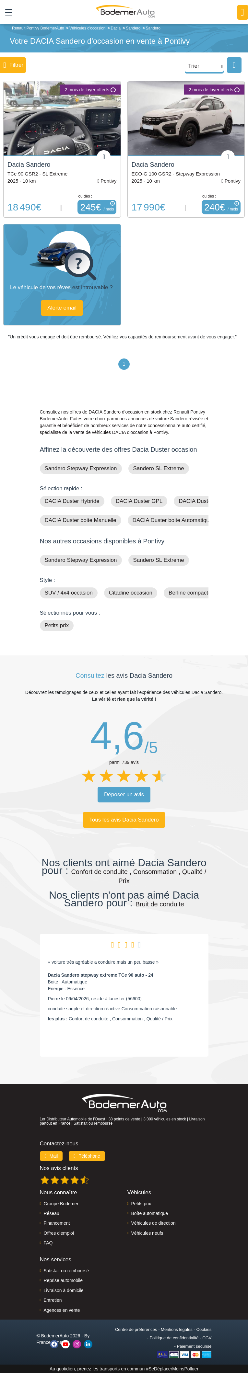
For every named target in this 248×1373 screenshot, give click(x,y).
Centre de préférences (136, 1329)
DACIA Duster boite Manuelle (80, 520)
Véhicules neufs (147, 1233)
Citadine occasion (130, 593)
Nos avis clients (59, 1168)
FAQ (48, 1242)
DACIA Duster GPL (139, 501)
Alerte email (62, 308)
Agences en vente (62, 1310)
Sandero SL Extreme (158, 468)
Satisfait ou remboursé (66, 1270)
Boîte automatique (149, 1213)
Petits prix (57, 625)
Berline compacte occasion (201, 593)
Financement (57, 1223)
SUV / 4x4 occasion (69, 593)
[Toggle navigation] (6, 12)
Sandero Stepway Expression (81, 468)
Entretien (53, 1300)
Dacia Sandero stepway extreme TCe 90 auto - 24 (100, 975)
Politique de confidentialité (173, 1337)
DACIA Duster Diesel (204, 501)
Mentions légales (177, 1329)
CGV (206, 1337)
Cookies (204, 1329)
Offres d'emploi (59, 1233)
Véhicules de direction (153, 1223)
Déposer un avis (124, 794)
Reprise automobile (63, 1280)
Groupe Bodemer (61, 1203)
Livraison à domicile (64, 1290)
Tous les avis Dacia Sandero (124, 820)
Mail (51, 1156)
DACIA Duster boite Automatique (173, 520)
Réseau (51, 1213)
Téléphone (87, 1156)
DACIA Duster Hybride (72, 501)
